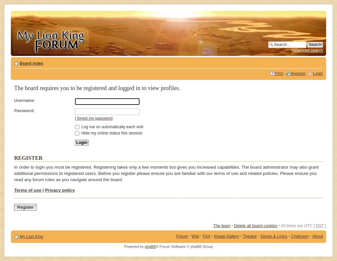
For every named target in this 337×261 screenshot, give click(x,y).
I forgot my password (94, 118)
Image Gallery (226, 236)
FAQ (279, 73)
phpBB (150, 247)
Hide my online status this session (109, 133)
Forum (182, 236)
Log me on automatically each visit (109, 127)
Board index (31, 63)
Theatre (250, 236)
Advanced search (307, 50)
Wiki (195, 236)
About (317, 236)
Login (318, 73)
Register (298, 73)
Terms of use (27, 190)
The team (221, 226)
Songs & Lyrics (273, 236)
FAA (207, 236)
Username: (24, 100)
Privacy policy (60, 190)
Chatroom (300, 236)
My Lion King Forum (51, 40)
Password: (24, 110)
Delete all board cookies (255, 226)
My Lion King (31, 236)
